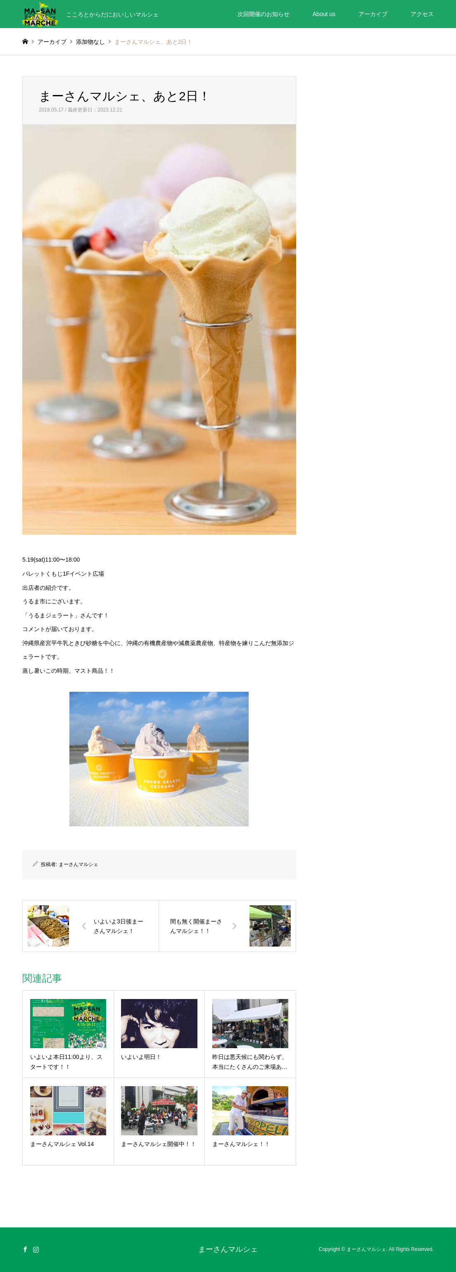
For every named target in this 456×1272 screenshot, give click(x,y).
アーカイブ (373, 14)
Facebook (25, 1249)
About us (324, 14)
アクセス (422, 14)
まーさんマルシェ (78, 864)
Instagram (36, 1249)
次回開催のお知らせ (264, 14)
